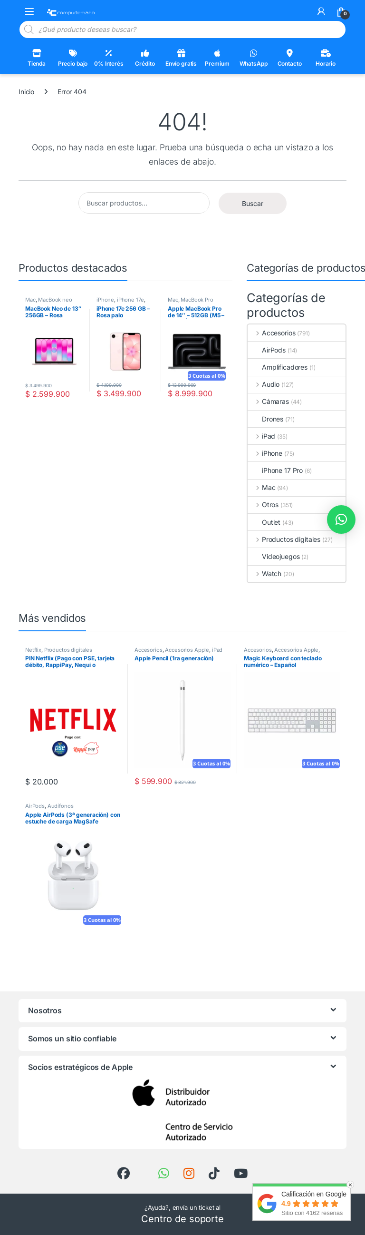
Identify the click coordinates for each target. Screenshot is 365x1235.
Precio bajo (72, 58)
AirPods (267, 350)
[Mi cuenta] (321, 11)
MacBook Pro (197, 299)
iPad (261, 436)
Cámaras (268, 401)
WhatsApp (254, 58)
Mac (30, 299)
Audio (263, 384)
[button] (341, 519)
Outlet (264, 522)
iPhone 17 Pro (275, 470)
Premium (217, 58)
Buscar (252, 203)
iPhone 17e (130, 299)
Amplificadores (277, 367)
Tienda (37, 58)
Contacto (290, 58)
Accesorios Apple (187, 650)
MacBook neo (55, 299)
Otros (263, 504)
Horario (326, 58)
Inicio (26, 92)
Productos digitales (284, 539)
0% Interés (109, 58)
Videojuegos (273, 556)
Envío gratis (181, 58)
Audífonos (61, 806)
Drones (265, 419)
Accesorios (271, 333)
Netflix (33, 650)
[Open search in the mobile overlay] (182, 29)
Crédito (144, 58)
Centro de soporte (182, 1219)
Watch (264, 573)
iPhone (105, 299)
